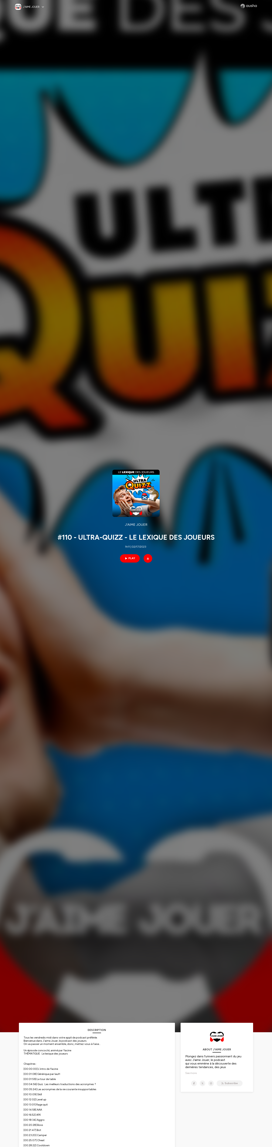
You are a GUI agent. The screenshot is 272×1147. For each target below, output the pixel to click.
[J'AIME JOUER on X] (202, 1083)
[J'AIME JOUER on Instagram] (211, 1083)
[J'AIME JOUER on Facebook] (194, 1083)
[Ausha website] (248, 6)
